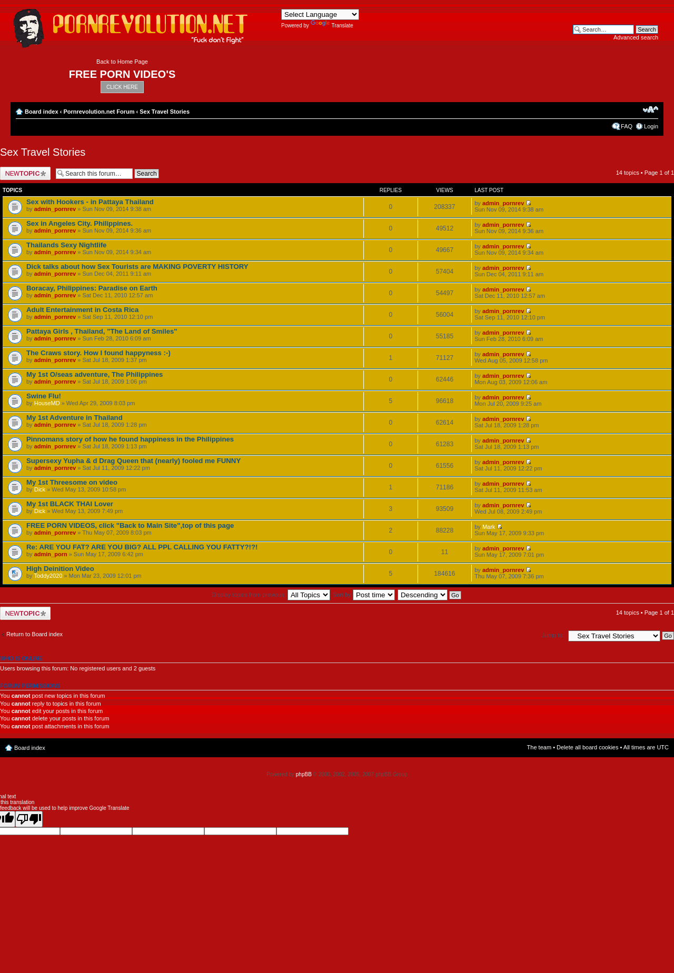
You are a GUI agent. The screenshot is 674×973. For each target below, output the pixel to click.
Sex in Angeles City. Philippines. (79, 223)
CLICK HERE (122, 87)
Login (651, 126)
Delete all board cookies (587, 747)
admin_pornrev (55, 209)
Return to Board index (34, 634)
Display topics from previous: (271, 594)
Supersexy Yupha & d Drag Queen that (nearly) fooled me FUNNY (133, 461)
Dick (39, 489)
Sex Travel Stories (165, 111)
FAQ (626, 126)
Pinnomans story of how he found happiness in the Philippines (130, 439)
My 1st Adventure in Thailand (74, 418)
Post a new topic (25, 173)
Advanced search (635, 37)
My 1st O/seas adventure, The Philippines (94, 374)
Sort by (364, 594)
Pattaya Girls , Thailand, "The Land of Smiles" (101, 331)
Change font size (650, 109)
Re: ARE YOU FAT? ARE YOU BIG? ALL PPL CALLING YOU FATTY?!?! (141, 547)
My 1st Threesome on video (71, 482)
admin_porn (50, 554)
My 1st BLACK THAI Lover (69, 504)
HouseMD (47, 403)
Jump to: (553, 635)
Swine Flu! (43, 396)
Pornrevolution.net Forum (98, 111)
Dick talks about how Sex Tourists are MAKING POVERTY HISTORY (137, 266)
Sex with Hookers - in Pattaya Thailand (90, 202)
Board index (41, 111)
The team (539, 747)
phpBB (304, 774)
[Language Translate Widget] (320, 14)
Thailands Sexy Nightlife (66, 245)
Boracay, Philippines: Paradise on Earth (91, 288)
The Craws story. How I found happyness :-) (98, 353)
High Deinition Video (60, 569)
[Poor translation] (29, 819)
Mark (488, 527)
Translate (332, 25)
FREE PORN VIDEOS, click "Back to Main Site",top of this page (130, 525)
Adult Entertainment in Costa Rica (82, 310)
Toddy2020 (48, 576)
